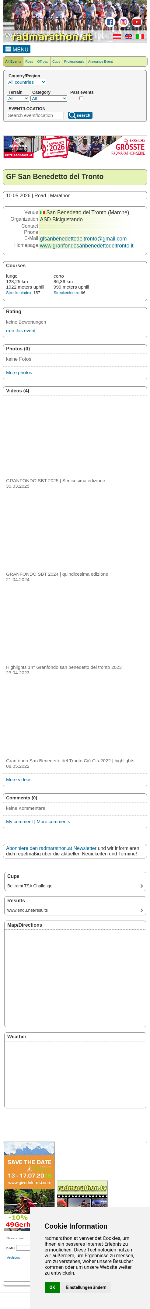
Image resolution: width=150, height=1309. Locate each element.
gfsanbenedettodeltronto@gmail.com (83, 239)
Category (41, 92)
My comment (19, 821)
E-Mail (10, 1248)
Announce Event (100, 61)
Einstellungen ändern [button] (86, 1287)
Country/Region (24, 75)
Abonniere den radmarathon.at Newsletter (51, 848)
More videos (19, 779)
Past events (82, 92)
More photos (19, 372)
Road (29, 61)
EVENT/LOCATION (27, 108)
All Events (13, 61)
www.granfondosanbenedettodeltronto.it (86, 246)
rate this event (20, 330)
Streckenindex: (19, 292)
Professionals (74, 61)
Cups (56, 61)
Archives (13, 1257)
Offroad (42, 61)
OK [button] (52, 1287)
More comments (53, 821)
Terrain (16, 92)
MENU (17, 49)
